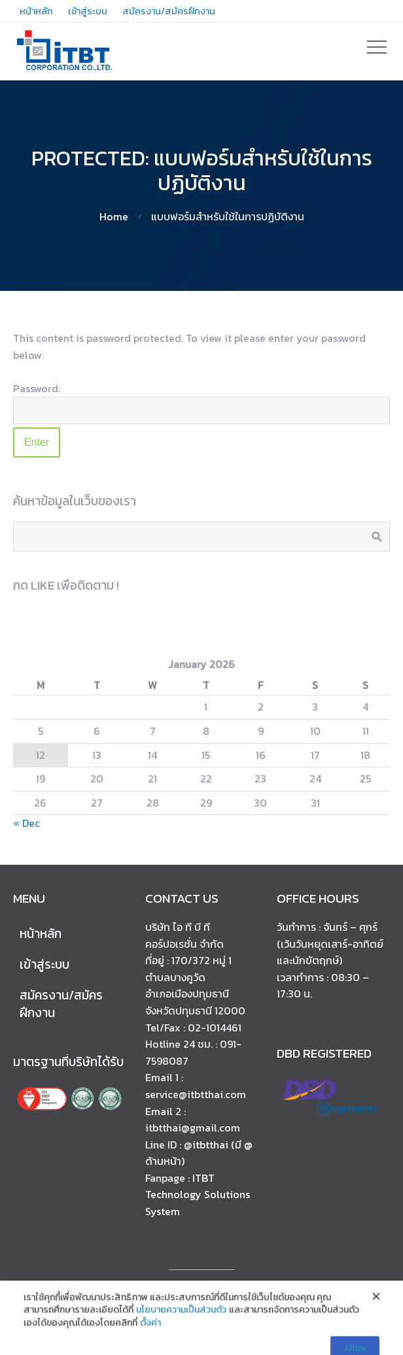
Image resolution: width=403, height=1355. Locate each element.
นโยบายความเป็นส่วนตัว (181, 1324)
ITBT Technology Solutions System (197, 1194)
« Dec (26, 823)
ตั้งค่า (150, 1338)
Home (113, 216)
